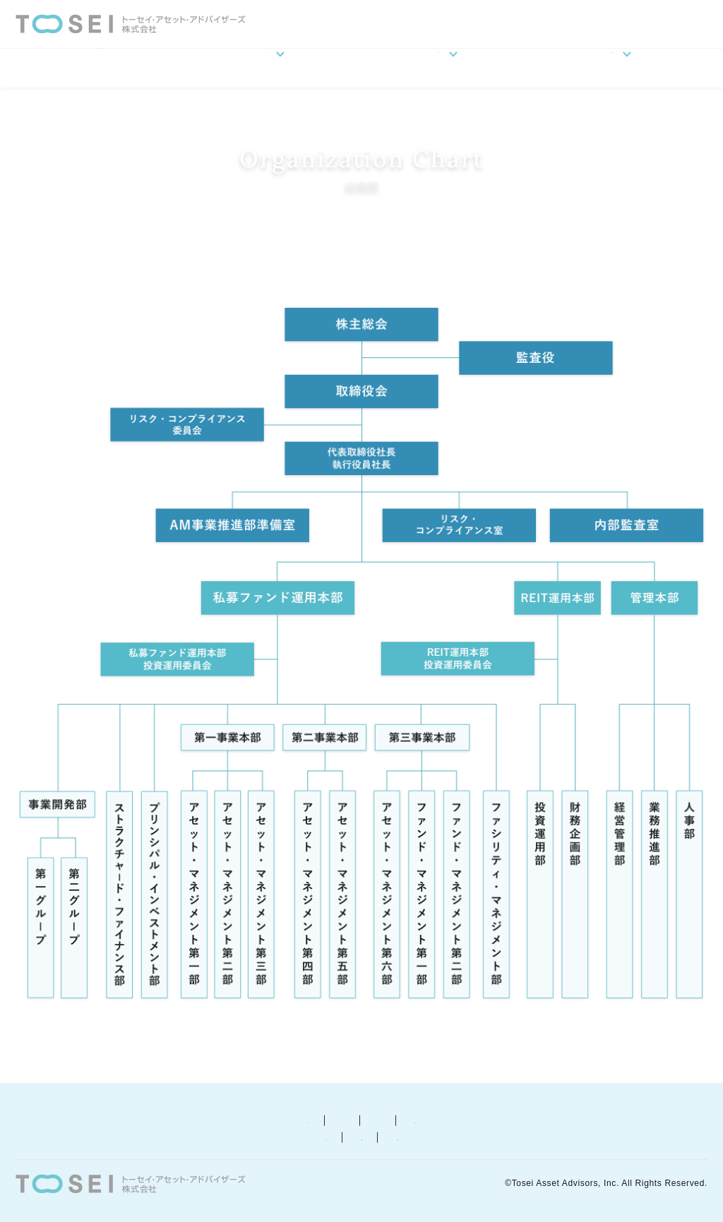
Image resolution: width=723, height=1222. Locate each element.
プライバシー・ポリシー (395, 1119)
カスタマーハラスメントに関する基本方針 (575, 1136)
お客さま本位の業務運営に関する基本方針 (334, 1136)
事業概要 (448, 68)
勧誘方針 (278, 1119)
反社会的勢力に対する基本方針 (120, 1136)
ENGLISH (691, 22)
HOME (101, 68)
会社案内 (275, 68)
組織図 (133, 107)
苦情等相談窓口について (550, 1119)
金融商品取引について (168, 1119)
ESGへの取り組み (621, 68)
